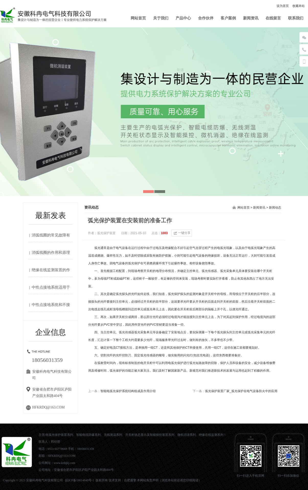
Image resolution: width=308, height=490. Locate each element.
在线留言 (273, 18)
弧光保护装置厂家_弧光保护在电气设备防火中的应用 (241, 391)
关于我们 (160, 18)
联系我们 (295, 18)
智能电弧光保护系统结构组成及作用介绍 (128, 391)
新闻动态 (275, 207)
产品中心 (183, 18)
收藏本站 (298, 6)
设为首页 (283, 6)
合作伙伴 (205, 18)
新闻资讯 (250, 18)
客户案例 (228, 18)
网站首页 (138, 18)
